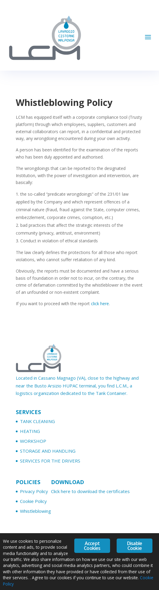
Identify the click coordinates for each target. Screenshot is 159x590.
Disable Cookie (134, 545)
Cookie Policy (33, 501)
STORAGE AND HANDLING (47, 451)
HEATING (30, 431)
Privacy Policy (34, 491)
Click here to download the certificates (90, 491)
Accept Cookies (92, 545)
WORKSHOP (33, 441)
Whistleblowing (35, 511)
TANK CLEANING (37, 421)
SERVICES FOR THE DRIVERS (50, 461)
